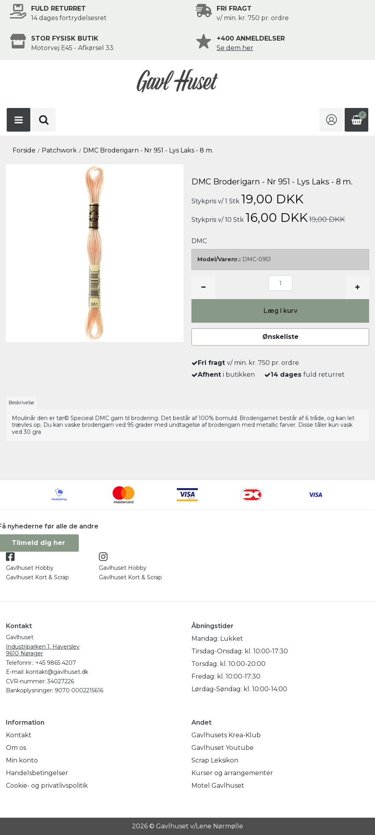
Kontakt (19, 735)
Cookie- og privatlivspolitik (47, 785)
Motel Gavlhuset (217, 785)
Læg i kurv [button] (280, 310)
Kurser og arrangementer (232, 773)
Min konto (22, 760)
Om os (16, 747)
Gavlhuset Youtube (222, 747)
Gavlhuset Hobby (30, 567)
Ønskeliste (280, 336)
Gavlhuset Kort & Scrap (37, 577)
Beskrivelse (21, 402)
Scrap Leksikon (214, 760)
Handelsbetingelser (37, 773)
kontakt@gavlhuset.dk (57, 671)
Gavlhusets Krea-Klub (226, 735)
